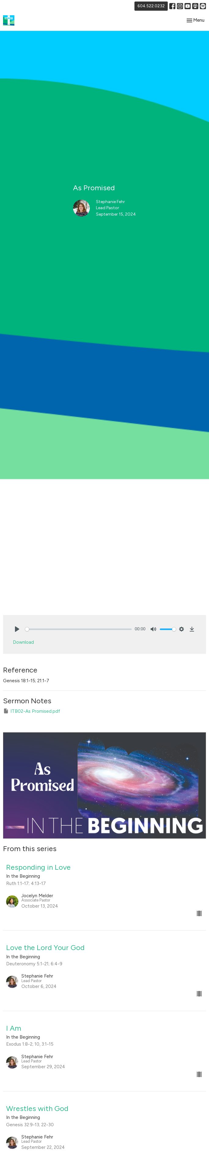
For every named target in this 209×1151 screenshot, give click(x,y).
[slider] (78, 629)
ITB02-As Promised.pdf (31, 711)
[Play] (17, 629)
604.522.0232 (151, 6)
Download (23, 642)
